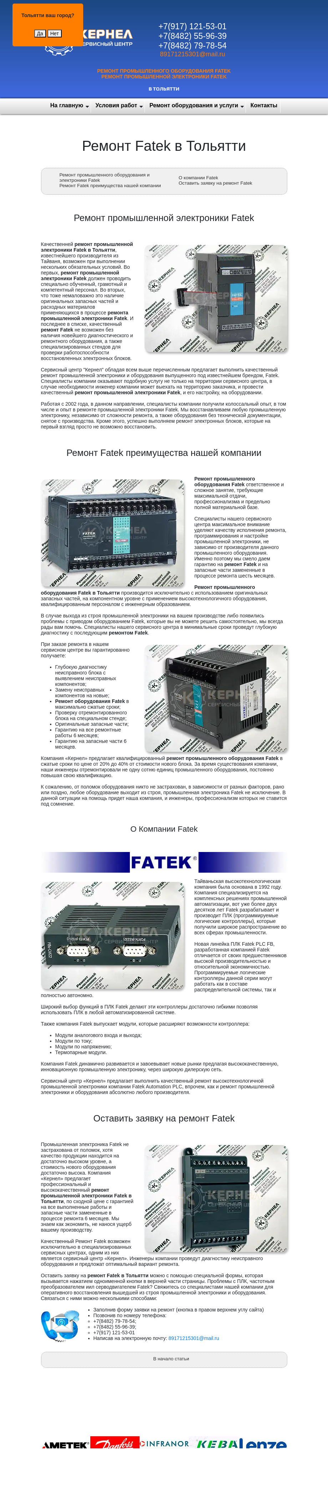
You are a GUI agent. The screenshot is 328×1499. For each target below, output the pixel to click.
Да (40, 33)
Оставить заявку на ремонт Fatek (215, 183)
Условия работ (116, 105)
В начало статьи (171, 1358)
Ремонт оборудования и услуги (194, 105)
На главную (66, 105)
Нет (54, 33)
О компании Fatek (198, 177)
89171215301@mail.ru (192, 54)
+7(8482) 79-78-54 (192, 45)
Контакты (264, 105)
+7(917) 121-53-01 (192, 26)
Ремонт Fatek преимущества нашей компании (110, 185)
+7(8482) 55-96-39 (192, 36)
